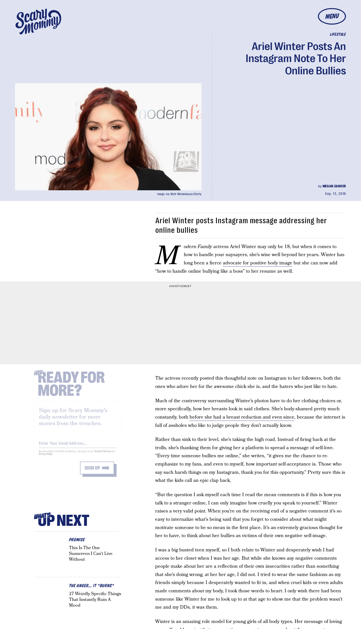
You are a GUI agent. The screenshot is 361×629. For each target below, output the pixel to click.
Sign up (92, 471)
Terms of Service (102, 454)
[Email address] (78, 445)
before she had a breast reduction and (231, 417)
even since (283, 417)
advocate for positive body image (257, 263)
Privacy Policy (46, 457)
